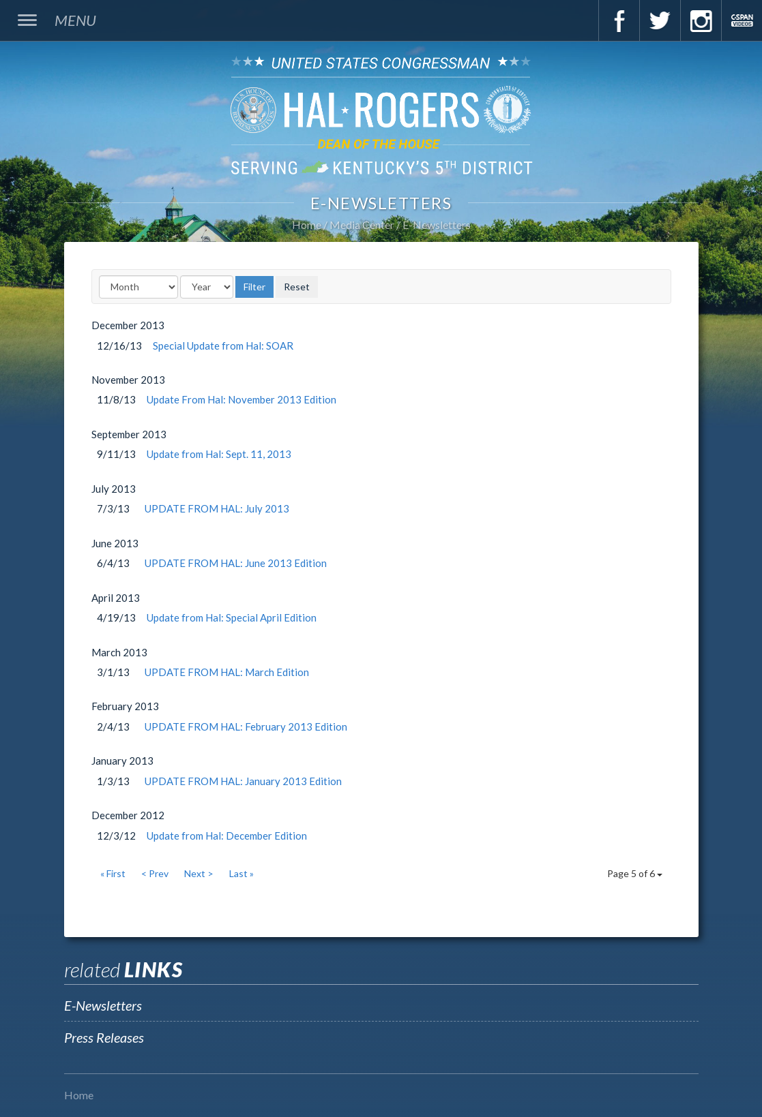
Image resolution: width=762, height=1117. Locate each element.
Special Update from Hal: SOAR (223, 345)
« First (113, 873)
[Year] (206, 287)
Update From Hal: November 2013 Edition (241, 399)
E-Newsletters (436, 224)
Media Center (361, 224)
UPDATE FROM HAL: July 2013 (217, 508)
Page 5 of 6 (634, 873)
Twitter (659, 20)
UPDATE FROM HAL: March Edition (227, 672)
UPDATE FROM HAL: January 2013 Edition (243, 781)
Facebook (618, 20)
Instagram (700, 20)
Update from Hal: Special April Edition (232, 617)
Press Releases (104, 1037)
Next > (199, 873)
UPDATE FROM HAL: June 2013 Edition (236, 563)
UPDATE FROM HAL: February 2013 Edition (246, 726)
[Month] (138, 287)
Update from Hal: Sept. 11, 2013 (219, 454)
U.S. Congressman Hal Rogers (381, 114)
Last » (241, 873)
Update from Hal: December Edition (227, 835)
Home (306, 224)
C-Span (741, 20)
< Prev (154, 873)
